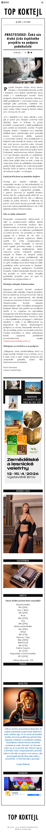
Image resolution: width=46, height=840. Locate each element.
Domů (18, 22)
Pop (23, 621)
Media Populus (23, 829)
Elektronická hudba (23, 626)
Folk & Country (23, 648)
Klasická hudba (23, 604)
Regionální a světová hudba (23, 653)
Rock (23, 615)
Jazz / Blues (23, 610)
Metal (23, 632)
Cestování (27, 22)
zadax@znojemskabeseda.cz (16, 341)
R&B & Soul (23, 642)
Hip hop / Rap (23, 637)
